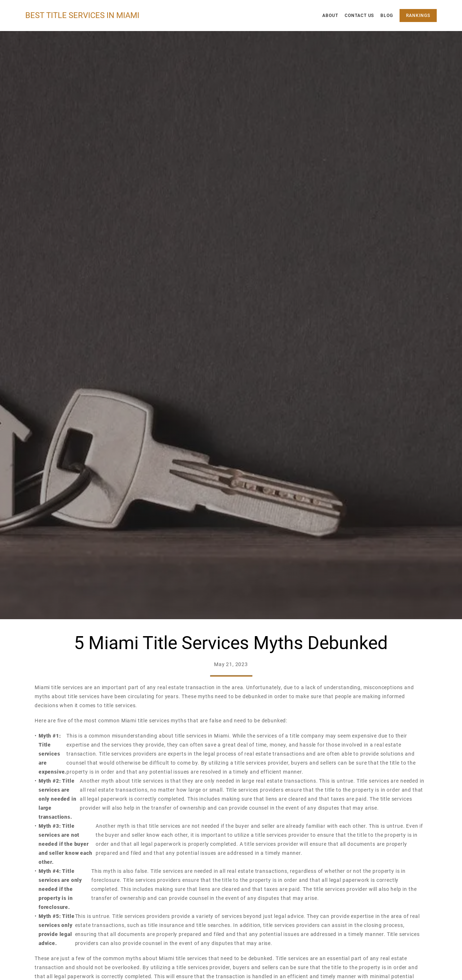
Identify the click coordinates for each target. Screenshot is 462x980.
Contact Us (359, 15)
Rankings (418, 15)
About (330, 15)
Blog (386, 15)
